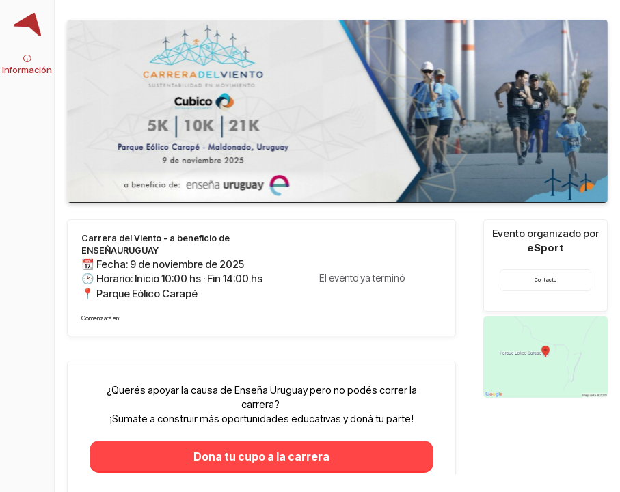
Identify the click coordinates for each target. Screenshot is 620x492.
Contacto (545, 280)
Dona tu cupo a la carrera (261, 456)
